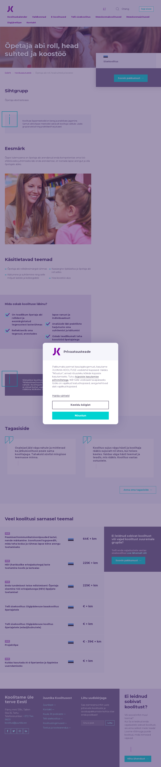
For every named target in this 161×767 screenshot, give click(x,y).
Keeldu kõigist (80, 404)
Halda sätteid (60, 395)
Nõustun (80, 415)
